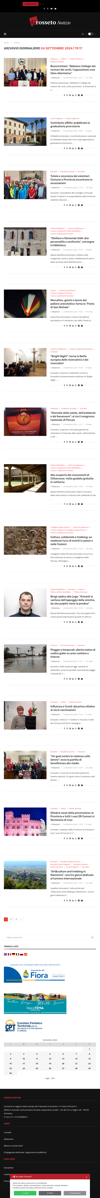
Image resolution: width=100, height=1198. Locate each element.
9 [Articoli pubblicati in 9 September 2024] (10, 1058)
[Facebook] (44, 8)
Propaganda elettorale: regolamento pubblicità (25, 1152)
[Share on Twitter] (67, 95)
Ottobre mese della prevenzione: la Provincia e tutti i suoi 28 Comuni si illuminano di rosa (72, 816)
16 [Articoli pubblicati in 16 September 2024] (10, 1063)
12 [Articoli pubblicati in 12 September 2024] (50, 1058)
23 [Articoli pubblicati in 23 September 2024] (10, 1068)
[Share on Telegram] (79, 95)
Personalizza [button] (75, 1193)
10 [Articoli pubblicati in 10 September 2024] (24, 1058)
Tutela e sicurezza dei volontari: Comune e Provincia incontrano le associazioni (71, 180)
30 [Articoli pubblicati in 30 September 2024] (10, 1073)
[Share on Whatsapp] (76, 95)
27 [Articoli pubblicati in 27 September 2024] (63, 1068)
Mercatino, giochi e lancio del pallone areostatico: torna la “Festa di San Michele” (72, 304)
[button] (41, 4)
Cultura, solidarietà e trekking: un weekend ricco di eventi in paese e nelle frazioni (71, 541)
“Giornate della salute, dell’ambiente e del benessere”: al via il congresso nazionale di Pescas (72, 416)
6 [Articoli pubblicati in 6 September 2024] (63, 1054)
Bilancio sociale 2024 (13, 1145)
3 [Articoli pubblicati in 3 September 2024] (23, 1054)
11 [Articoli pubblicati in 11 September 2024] (37, 1058)
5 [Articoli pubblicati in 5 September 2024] (50, 1054)
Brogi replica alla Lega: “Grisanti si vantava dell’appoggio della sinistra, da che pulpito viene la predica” (72, 600)
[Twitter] (48, 8)
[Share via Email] (82, 95)
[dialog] (50, 1186)
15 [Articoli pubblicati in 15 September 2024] (89, 1058)
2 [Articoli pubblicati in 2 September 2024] (10, 1054)
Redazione (56, 78)
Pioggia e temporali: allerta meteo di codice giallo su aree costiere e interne (72, 653)
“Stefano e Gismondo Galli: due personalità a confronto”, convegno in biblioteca (72, 242)
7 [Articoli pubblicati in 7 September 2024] (76, 1054)
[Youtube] (51, 8)
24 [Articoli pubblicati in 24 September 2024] (24, 1068)
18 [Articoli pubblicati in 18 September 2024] (37, 1063)
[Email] (55, 8)
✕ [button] (86, 1177)
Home (6, 42)
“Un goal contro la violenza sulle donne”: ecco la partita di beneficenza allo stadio (70, 760)
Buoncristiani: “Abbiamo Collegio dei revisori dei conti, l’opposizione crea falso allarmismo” (73, 70)
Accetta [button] (25, 1193)
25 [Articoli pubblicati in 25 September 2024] (37, 1068)
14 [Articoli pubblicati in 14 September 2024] (76, 1058)
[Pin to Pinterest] (70, 95)
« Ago (47, 1078)
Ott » (53, 1078)
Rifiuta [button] (50, 1193)
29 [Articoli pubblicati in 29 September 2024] (89, 1068)
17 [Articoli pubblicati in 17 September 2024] (24, 1063)
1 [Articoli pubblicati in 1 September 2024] (89, 1049)
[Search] (82, 34)
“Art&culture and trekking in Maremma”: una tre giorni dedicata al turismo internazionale (71, 875)
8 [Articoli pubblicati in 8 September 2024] (89, 1054)
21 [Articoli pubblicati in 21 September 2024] (76, 1063)
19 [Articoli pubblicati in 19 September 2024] (50, 1063)
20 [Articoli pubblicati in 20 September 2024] (63, 1063)
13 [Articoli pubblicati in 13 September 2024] (63, 1058)
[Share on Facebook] (64, 95)
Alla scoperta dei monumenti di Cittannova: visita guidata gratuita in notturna (71, 478)
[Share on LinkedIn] (73, 95)
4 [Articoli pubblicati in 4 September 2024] (37, 1054)
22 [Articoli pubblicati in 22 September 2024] (89, 1063)
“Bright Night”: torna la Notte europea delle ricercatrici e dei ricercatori (69, 360)
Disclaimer (8, 1167)
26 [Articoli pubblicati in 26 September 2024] (50, 1068)
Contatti (7, 1132)
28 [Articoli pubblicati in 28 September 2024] (76, 1068)
